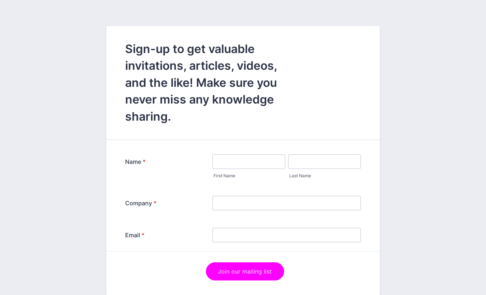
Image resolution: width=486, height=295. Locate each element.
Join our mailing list (245, 271)
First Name (224, 175)
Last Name (300, 175)
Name (135, 161)
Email (134, 235)
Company (140, 203)
